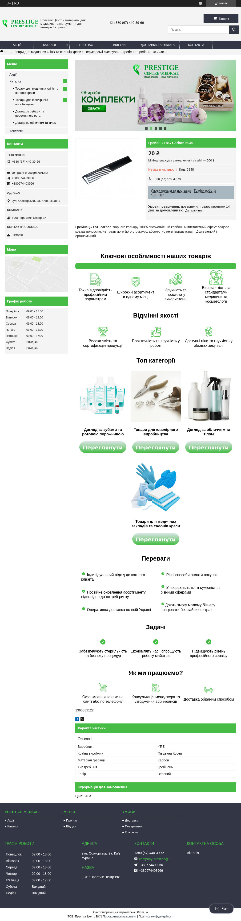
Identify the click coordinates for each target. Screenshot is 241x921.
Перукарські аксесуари (101, 52)
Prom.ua (142, 912)
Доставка (131, 820)
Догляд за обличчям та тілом (35, 122)
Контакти (196, 45)
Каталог (49, 45)
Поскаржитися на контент (119, 916)
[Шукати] (234, 29)
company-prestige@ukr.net (30, 172)
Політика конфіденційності (156, 916)
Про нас (86, 45)
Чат (221, 909)
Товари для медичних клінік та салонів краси (47, 52)
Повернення (133, 826)
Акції (16, 45)
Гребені (128, 52)
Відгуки (119, 45)
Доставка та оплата (158, 45)
